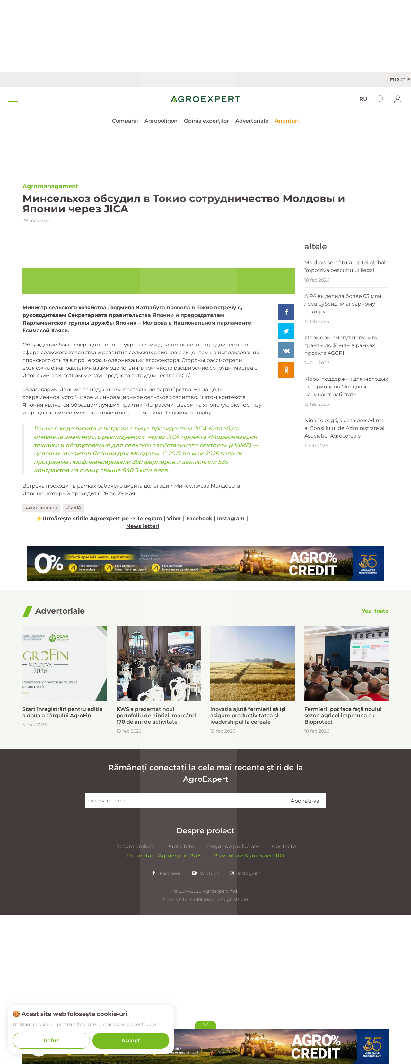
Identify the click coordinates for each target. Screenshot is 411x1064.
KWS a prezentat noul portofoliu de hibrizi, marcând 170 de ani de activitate (156, 864)
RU (363, 99)
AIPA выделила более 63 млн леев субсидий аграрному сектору (342, 374)
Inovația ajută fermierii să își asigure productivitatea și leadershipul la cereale (247, 864)
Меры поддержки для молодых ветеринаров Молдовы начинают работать (346, 457)
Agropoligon (161, 121)
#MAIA (73, 657)
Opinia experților (206, 121)
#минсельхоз (41, 657)
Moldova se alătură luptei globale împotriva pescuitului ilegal (346, 337)
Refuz (51, 1040)
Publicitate (180, 995)
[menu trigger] (12, 99)
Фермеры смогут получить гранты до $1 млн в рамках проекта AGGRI (340, 416)
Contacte (284, 995)
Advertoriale (251, 121)
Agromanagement (50, 186)
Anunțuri (287, 121)
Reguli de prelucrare (233, 995)
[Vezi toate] (375, 760)
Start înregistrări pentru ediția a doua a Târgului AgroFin (62, 861)
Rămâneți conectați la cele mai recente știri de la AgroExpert (205, 922)
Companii (125, 121)
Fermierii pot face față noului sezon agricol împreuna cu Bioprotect (343, 864)
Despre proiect (134, 995)
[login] (397, 99)
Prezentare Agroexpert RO (249, 1005)
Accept (130, 1040)
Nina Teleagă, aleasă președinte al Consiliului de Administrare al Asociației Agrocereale (344, 498)
